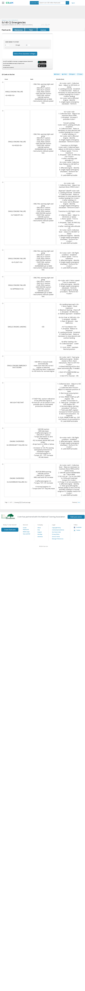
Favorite (43, 25)
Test (31, 30)
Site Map (39, 534)
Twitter (78, 530)
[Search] (67, 3)
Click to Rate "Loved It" (40, 25)
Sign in (73, 3)
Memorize (18, 30)
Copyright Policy (56, 527)
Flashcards (4, 20)
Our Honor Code (56, 532)
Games (43, 30)
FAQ (38, 530)
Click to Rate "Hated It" (34, 25)
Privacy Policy (55, 534)
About (39, 527)
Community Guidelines (58, 530)
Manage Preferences (57, 539)
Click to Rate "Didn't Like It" (35, 25)
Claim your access (76, 517)
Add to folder (45, 25)
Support (39, 532)
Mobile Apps (26, 531)
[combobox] (34, 3)
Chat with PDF (26, 534)
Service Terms (56, 536)
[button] (3, 3)
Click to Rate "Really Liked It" (38, 25)
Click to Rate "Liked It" (37, 25)
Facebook (78, 527)
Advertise (40, 536)
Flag (49, 25)
